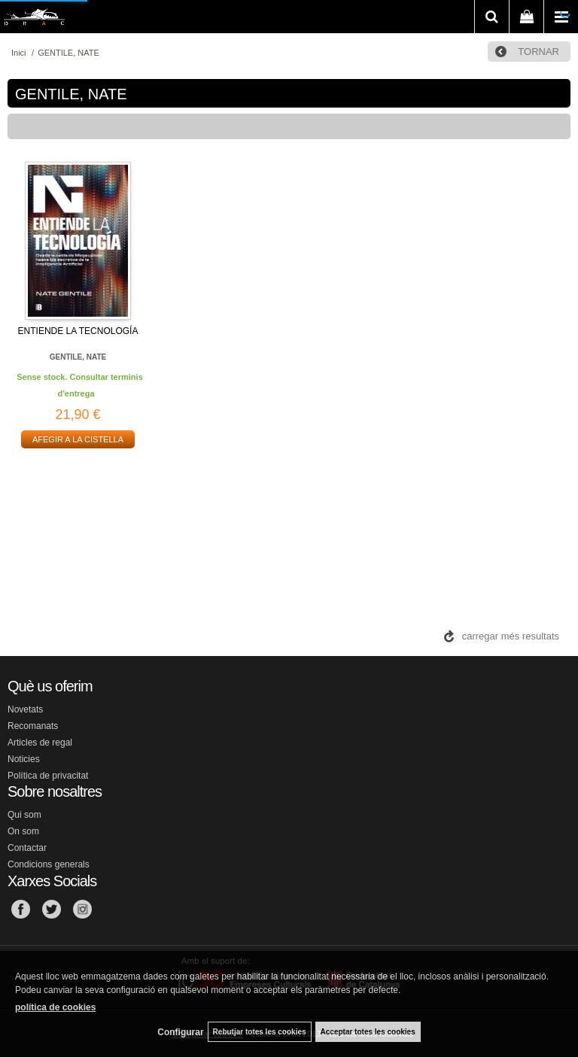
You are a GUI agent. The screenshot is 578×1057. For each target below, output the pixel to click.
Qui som (24, 814)
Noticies (24, 759)
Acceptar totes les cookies (368, 1032)
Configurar (180, 1032)
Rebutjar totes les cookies (259, 1032)
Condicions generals (49, 864)
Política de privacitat (48, 775)
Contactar (27, 848)
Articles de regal (40, 742)
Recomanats (33, 726)
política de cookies (55, 1007)
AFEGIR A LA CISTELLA (77, 439)
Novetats (25, 709)
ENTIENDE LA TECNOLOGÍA (78, 331)
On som (23, 831)
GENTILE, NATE (78, 357)
